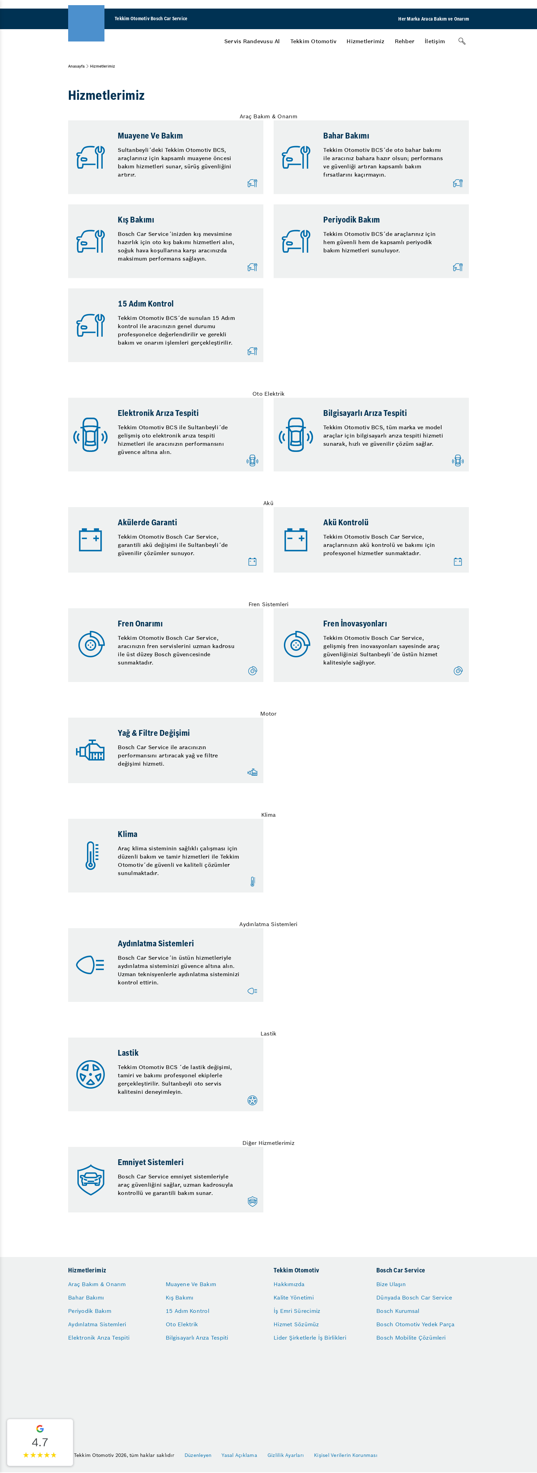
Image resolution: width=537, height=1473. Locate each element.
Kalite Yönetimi (294, 1297)
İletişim (435, 41)
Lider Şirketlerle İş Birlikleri (310, 1337)
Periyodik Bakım (89, 1310)
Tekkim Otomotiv (313, 41)
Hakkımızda (289, 1284)
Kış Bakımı (179, 1297)
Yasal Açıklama (239, 1455)
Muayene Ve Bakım (191, 1284)
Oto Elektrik (182, 1324)
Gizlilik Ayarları (285, 1455)
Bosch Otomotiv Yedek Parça (415, 1324)
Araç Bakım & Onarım (97, 1284)
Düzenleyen (198, 1455)
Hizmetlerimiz (365, 41)
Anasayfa (76, 66)
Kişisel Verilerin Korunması (345, 1455)
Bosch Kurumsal (398, 1310)
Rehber (405, 41)
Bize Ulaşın (391, 1284)
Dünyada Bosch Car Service (414, 1297)
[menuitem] (252, 41)
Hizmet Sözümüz (296, 1324)
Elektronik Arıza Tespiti (98, 1337)
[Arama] (462, 41)
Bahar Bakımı (86, 1297)
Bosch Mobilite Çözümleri (411, 1337)
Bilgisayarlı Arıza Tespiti (197, 1337)
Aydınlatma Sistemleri (97, 1324)
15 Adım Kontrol (187, 1310)
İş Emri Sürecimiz (297, 1310)
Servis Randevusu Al (252, 41)
